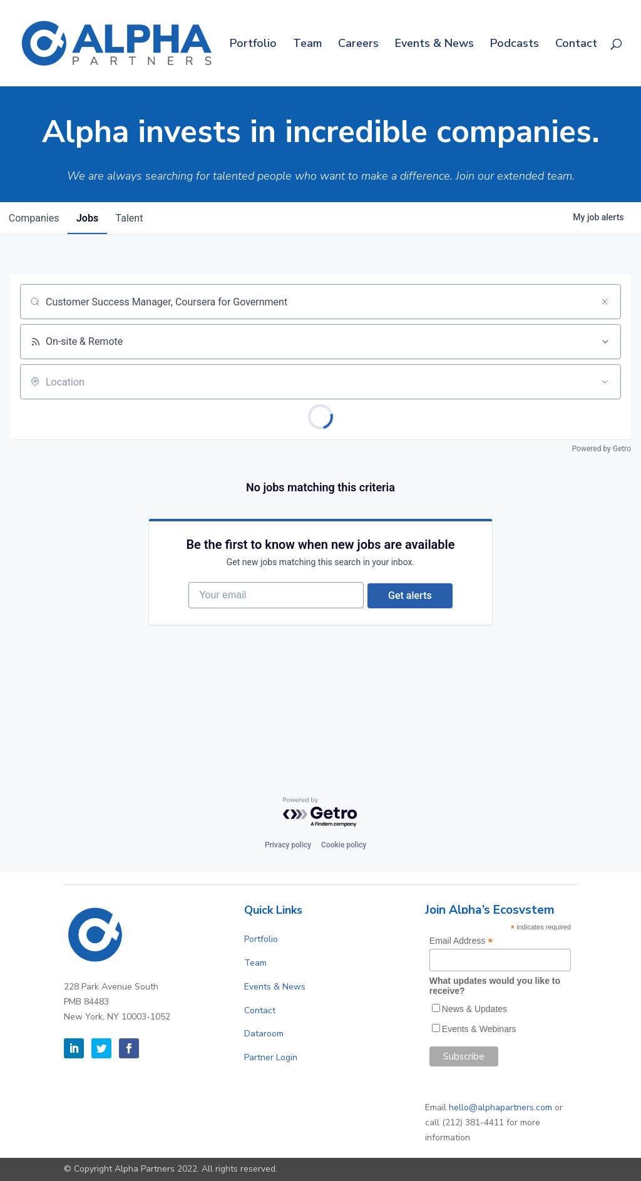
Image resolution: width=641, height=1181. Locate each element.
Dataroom (264, 1034)
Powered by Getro (601, 448)
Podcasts (514, 45)
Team (307, 45)
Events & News (434, 45)
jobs (92, 218)
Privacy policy (288, 845)
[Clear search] (604, 301)
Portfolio (253, 45)
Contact (576, 45)
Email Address (461, 941)
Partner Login (270, 1057)
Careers (358, 45)
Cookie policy (343, 845)
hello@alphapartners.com (500, 1107)
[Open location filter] (604, 382)
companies (35, 218)
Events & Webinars (479, 1029)
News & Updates (474, 1009)
